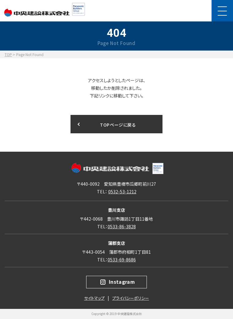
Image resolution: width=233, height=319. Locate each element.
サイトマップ (94, 298)
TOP (8, 54)
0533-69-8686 (122, 259)
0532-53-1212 (122, 191)
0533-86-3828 (122, 226)
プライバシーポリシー (130, 298)
